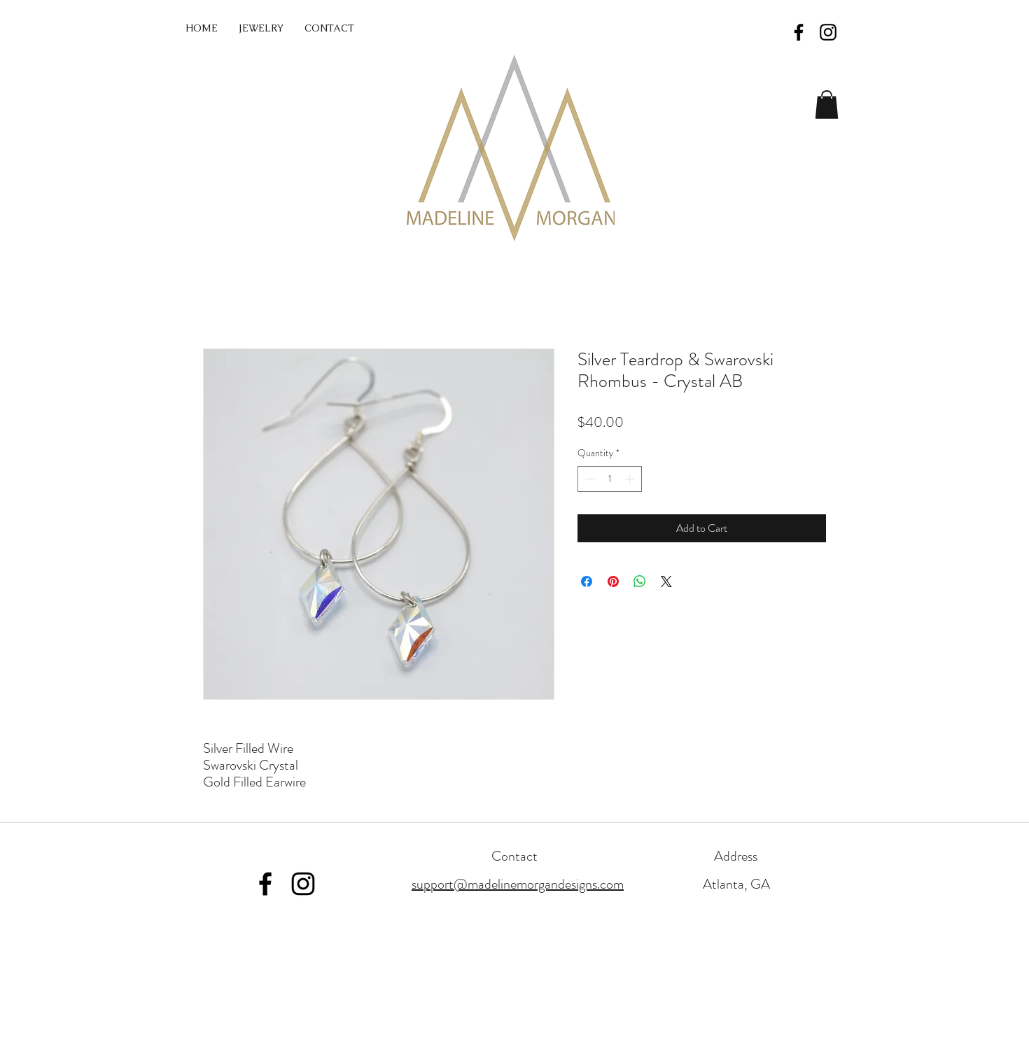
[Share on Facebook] (586, 581)
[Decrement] (588, 479)
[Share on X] (666, 581)
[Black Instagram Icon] (828, 32)
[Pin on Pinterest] (613, 581)
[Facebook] (265, 883)
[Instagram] (303, 883)
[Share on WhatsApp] (639, 581)
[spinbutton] (609, 479)
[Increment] (631, 479)
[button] (827, 104)
